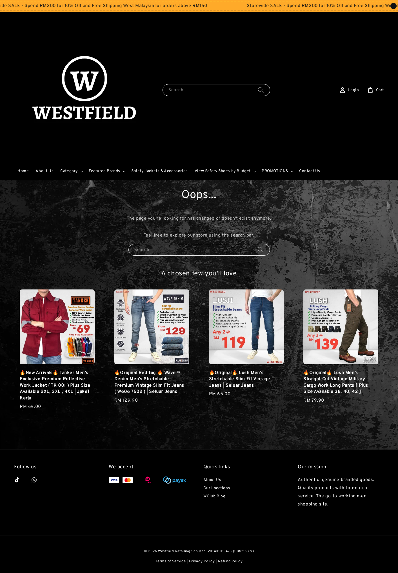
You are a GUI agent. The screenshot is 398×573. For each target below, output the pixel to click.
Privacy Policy (202, 561)
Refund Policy (230, 561)
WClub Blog (214, 496)
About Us (44, 171)
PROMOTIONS (275, 171)
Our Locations (216, 488)
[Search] (261, 89)
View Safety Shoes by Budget (223, 171)
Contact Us (309, 171)
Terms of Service (170, 561)
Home (23, 171)
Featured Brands (104, 171)
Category (69, 171)
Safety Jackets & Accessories (159, 171)
